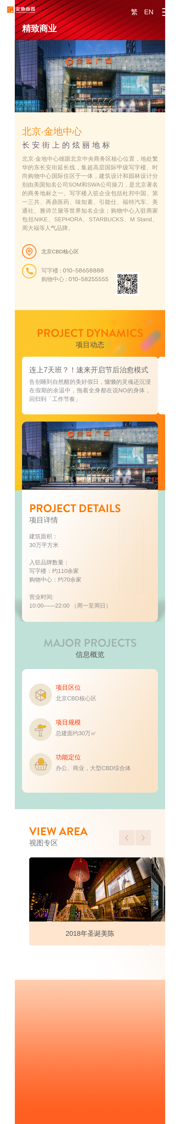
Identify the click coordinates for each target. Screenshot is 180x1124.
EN (149, 12)
